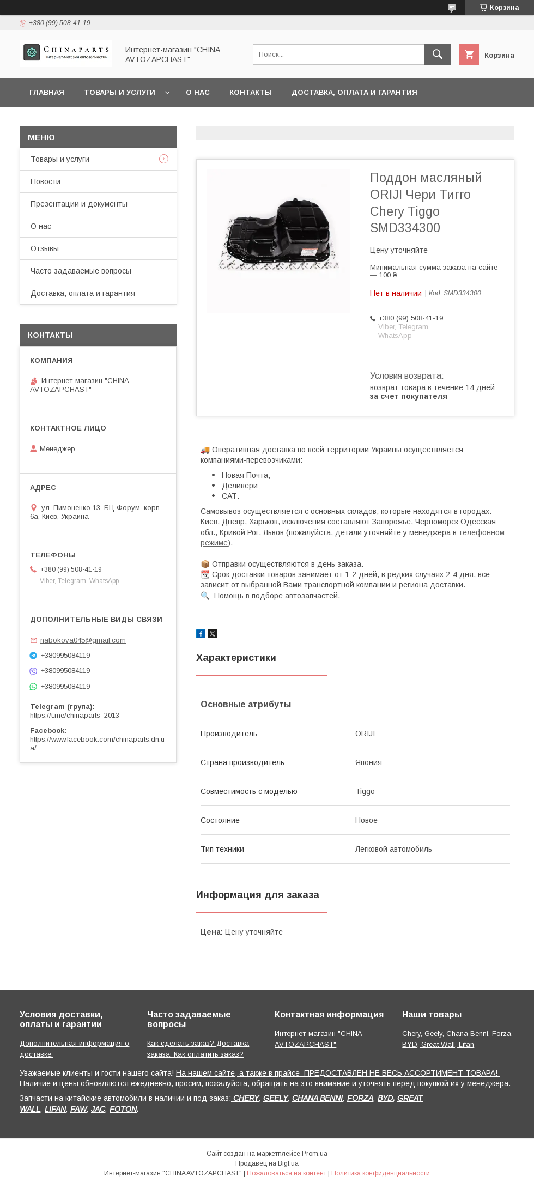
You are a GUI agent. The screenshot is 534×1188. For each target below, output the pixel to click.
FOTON (123, 1109)
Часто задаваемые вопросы (81, 270)
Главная (46, 92)
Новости (45, 181)
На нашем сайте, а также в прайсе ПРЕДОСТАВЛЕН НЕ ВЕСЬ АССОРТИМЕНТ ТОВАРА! (338, 1073)
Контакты (250, 92)
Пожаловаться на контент (286, 1173)
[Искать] (437, 54)
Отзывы (45, 248)
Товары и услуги (119, 92)
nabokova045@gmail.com (83, 640)
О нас (198, 92)
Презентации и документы (79, 203)
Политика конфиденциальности (380, 1173)
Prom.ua (314, 1153)
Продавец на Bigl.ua (267, 1163)
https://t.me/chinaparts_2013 (74, 715)
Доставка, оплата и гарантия (354, 92)
